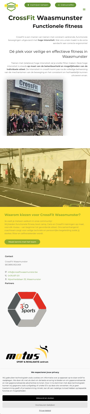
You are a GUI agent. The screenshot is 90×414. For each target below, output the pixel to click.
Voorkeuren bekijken (45, 405)
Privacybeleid (45, 410)
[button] (84, 9)
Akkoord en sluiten (45, 398)
